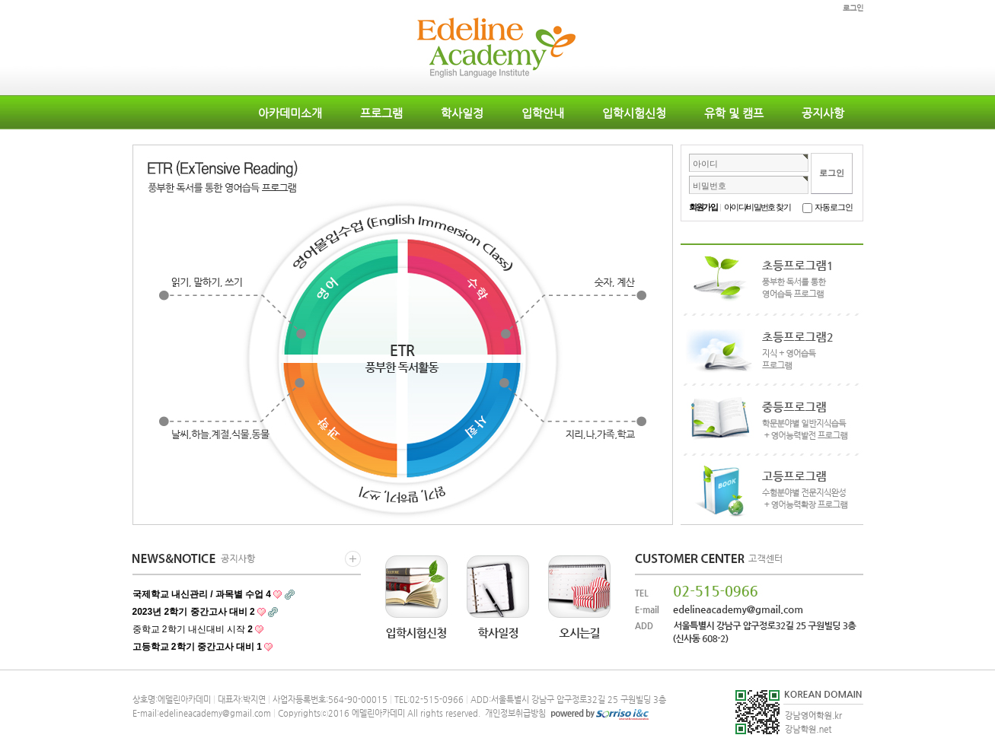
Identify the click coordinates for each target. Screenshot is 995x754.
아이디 (705, 163)
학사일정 (462, 113)
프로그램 (381, 113)
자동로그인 (834, 207)
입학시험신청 (634, 113)
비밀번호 (709, 185)
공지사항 (823, 113)
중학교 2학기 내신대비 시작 (192, 629)
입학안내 (542, 113)
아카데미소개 (290, 113)
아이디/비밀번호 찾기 (757, 207)
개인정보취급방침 (514, 713)
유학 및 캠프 (734, 113)
